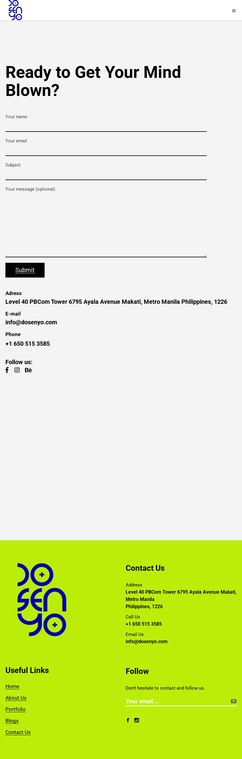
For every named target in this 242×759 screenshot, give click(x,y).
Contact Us (18, 732)
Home (12, 686)
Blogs (12, 721)
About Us (16, 698)
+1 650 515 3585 (27, 343)
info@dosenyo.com (31, 322)
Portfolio (15, 709)
